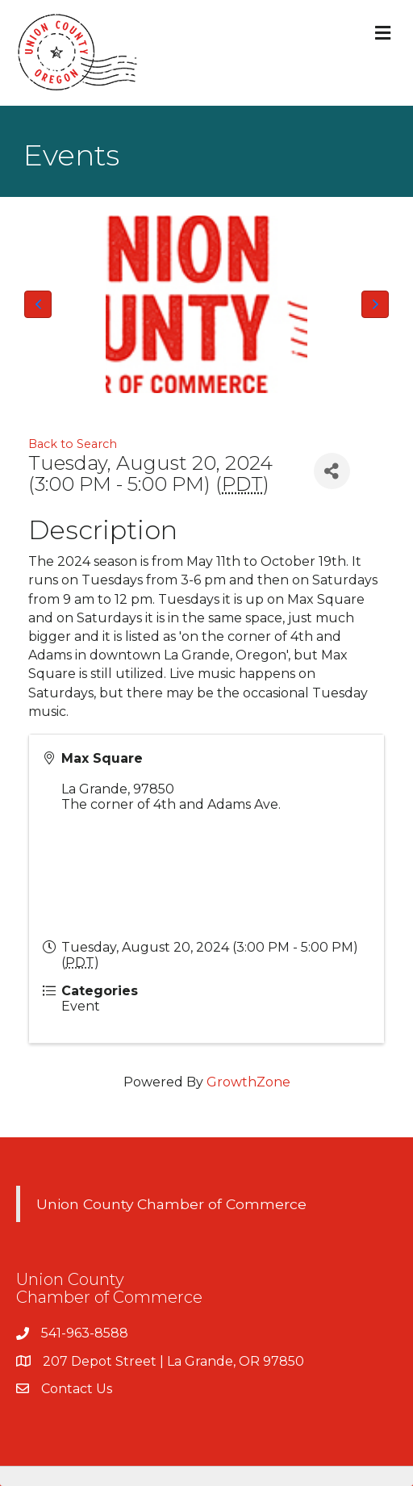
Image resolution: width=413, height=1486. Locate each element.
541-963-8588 (84, 1333)
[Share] (332, 471)
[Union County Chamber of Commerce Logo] (206, 304)
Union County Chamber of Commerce (171, 1203)
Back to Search (72, 444)
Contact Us (76, 1388)
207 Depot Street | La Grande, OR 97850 (173, 1361)
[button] (38, 304)
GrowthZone (248, 1082)
